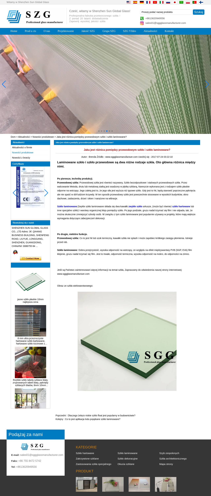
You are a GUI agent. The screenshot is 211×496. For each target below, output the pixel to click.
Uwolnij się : (144, 157)
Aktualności (150, 31)
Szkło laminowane (67, 206)
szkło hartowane (181, 206)
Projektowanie (66, 31)
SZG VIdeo (129, 31)
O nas (47, 31)
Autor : (85, 157)
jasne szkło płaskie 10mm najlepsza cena (30, 303)
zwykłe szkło (135, 206)
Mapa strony (166, 464)
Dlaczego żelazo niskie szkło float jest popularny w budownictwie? (101, 415)
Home (13, 31)
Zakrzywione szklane (87, 458)
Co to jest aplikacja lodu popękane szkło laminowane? (92, 419)
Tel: (13, 466)
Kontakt (169, 31)
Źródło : (101, 157)
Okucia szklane (126, 464)
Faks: (14, 460)
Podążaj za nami (26, 434)
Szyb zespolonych (169, 453)
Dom (13, 137)
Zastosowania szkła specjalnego (93, 464)
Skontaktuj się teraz (30, 258)
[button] (99, 131)
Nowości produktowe (43, 137)
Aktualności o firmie (22, 147)
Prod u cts (30, 31)
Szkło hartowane (85, 453)
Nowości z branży (21, 157)
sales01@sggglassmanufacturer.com (165, 22)
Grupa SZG (109, 31)
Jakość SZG (88, 31)
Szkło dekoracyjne (128, 458)
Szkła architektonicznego (173, 458)
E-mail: (15, 455)
